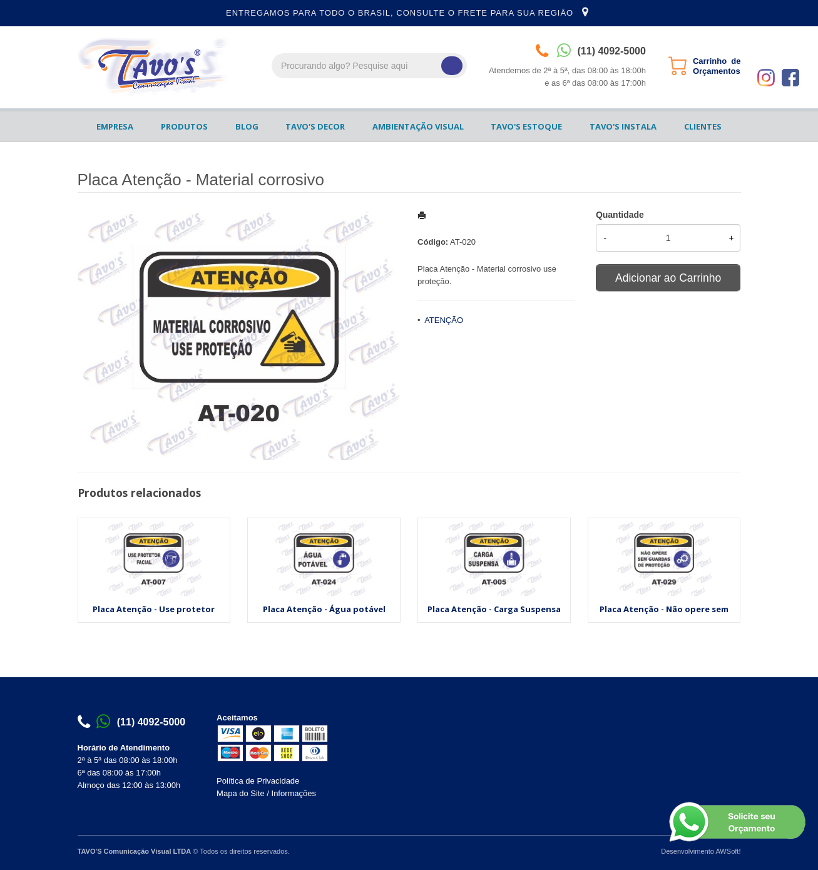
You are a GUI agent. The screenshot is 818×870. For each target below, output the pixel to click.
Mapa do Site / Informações (266, 793)
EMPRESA (114, 126)
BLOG (246, 126)
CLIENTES (703, 126)
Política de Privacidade (258, 781)
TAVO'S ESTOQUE (526, 126)
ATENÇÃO (443, 320)
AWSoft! (727, 851)
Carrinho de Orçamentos (717, 66)
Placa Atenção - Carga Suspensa (494, 609)
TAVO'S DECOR (315, 126)
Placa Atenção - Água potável (324, 609)
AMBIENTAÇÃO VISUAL (418, 126)
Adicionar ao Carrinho (668, 278)
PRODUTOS (184, 126)
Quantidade (620, 215)
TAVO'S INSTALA (623, 126)
